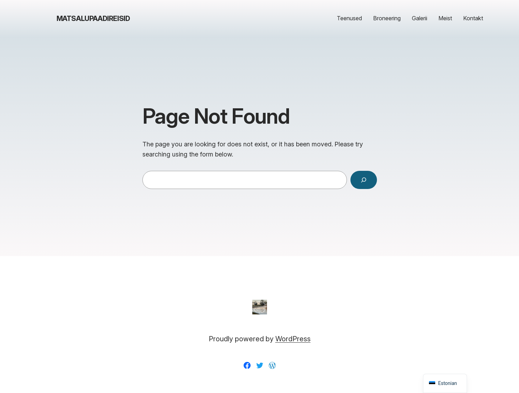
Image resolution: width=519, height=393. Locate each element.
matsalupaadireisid (93, 18)
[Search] (363, 180)
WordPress (293, 339)
